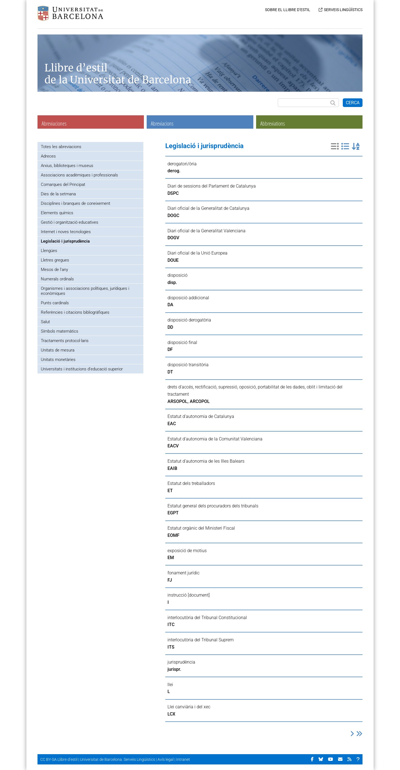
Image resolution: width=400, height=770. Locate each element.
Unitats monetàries (58, 359)
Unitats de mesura (57, 350)
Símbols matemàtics (59, 331)
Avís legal (166, 759)
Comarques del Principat (63, 184)
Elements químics (57, 212)
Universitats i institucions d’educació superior (82, 369)
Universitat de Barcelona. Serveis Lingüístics (117, 759)
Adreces (48, 156)
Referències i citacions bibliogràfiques (75, 312)
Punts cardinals (55, 302)
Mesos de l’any (54, 269)
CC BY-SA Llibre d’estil (59, 759)
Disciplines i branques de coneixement (75, 203)
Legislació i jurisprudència (65, 241)
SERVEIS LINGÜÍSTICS (343, 10)
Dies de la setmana (58, 193)
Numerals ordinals (57, 278)
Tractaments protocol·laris (65, 340)
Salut (45, 321)
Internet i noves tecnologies (66, 231)
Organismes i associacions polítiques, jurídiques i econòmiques (85, 291)
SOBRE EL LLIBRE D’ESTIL (287, 10)
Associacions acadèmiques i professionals (79, 175)
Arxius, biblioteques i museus (67, 165)
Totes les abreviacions (61, 146)
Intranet (183, 759)
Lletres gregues (55, 260)
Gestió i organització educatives (69, 222)
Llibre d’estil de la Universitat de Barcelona (117, 74)
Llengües (49, 250)
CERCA (352, 102)
